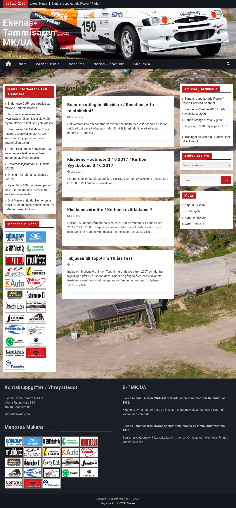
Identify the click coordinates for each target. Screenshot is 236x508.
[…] (96, 132)
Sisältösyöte (192, 211)
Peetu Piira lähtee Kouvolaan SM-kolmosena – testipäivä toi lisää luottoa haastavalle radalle (28, 153)
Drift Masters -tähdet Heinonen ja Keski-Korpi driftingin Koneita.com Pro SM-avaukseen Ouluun (29, 205)
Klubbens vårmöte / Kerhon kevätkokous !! (109, 209)
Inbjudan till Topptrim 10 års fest (100, 258)
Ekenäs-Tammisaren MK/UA (29, 32)
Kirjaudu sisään (195, 205)
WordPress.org (194, 223)
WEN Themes (127, 503)
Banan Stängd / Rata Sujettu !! (204, 120)
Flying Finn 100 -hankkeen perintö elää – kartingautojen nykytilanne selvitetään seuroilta (28, 190)
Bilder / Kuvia (141, 64)
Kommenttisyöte (195, 217)
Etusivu (22, 64)
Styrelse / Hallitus (47, 64)
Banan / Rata (75, 64)
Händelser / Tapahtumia (107, 64)
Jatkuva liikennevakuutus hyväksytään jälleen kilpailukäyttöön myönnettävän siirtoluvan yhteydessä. (29, 119)
